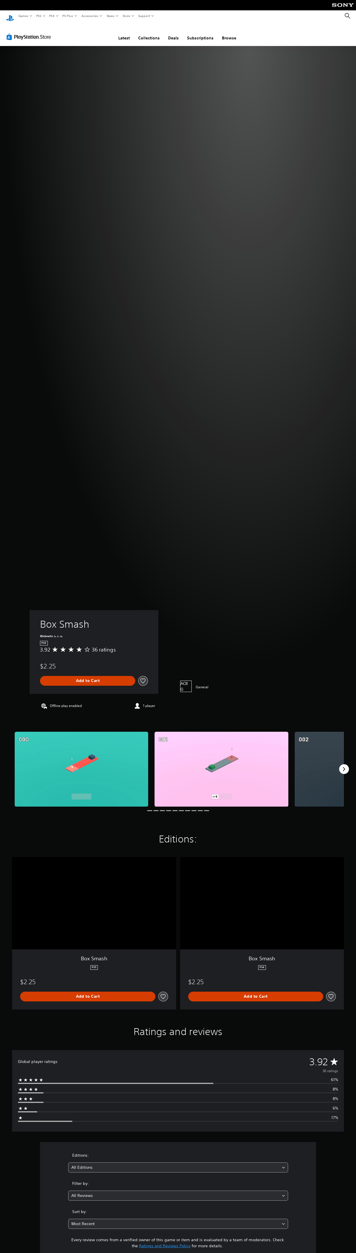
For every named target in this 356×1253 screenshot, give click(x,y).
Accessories (89, 16)
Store (126, 16)
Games (23, 16)
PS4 (52, 16)
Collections (149, 32)
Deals (173, 32)
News (111, 16)
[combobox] (178, 1162)
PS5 (38, 16)
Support (144, 16)
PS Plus (67, 16)
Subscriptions (200, 32)
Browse (229, 32)
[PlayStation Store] (30, 31)
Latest (124, 32)
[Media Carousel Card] (81, 763)
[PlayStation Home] (10, 16)
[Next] (344, 764)
